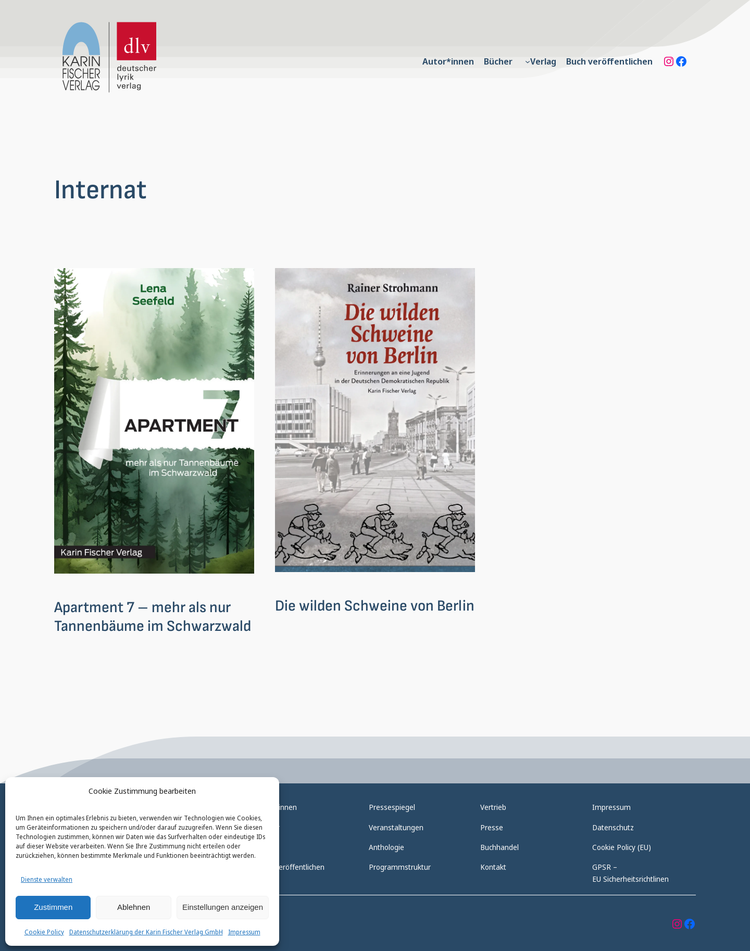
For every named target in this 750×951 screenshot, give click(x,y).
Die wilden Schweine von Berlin (374, 606)
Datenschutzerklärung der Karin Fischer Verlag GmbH (146, 932)
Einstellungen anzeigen (222, 907)
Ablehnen (133, 907)
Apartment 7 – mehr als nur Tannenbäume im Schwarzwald (152, 617)
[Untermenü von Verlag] (527, 61)
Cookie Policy (44, 932)
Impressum (244, 932)
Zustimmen (53, 907)
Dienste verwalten (46, 879)
